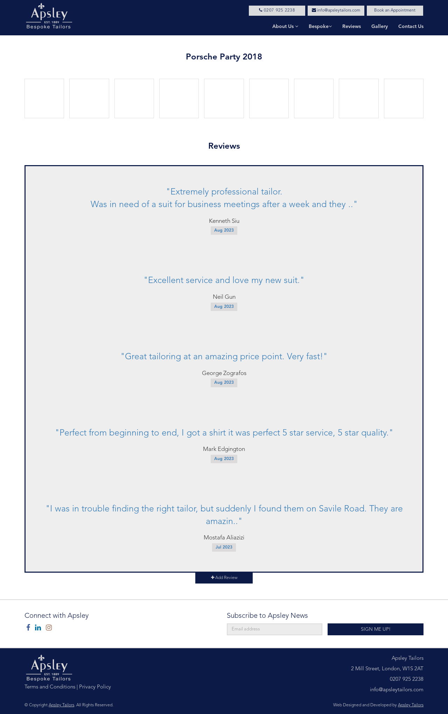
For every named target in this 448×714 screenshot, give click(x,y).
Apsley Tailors (61, 705)
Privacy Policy (95, 687)
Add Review (224, 577)
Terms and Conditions (49, 687)
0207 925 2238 (277, 10)
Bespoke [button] (320, 26)
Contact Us (411, 26)
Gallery (379, 26)
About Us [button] (285, 26)
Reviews (351, 26)
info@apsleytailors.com (336, 10)
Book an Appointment (394, 10)
